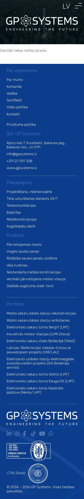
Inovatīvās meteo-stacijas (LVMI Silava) (38, 334)
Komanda (14, 86)
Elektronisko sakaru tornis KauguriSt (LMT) (40, 381)
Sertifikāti (14, 100)
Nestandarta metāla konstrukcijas (34, 272)
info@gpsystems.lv (22, 154)
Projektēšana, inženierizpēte (29, 192)
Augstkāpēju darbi (21, 226)
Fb (25, 433)
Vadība (12, 93)
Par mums (15, 80)
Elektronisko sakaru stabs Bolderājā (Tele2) (41, 341)
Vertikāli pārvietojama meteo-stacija (36, 279)
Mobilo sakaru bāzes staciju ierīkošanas (38, 320)
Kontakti (13, 114)
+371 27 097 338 (19, 161)
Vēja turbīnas (17, 265)
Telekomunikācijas (21, 205)
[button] (78, 5)
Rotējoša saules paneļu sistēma (32, 258)
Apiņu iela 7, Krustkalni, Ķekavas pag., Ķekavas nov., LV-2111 (36, 145)
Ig (17, 433)
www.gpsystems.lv (22, 168)
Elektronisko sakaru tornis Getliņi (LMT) (38, 374)
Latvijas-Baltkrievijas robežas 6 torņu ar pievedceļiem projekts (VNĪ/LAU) (39, 350)
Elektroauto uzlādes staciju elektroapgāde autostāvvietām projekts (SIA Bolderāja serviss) (40, 363)
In (9, 433)
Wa (51, 433)
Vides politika (17, 107)
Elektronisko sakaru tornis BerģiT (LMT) (38, 327)
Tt (33, 433)
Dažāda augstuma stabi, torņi (30, 286)
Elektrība (14, 212)
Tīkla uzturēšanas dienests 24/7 (32, 198)
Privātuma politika (21, 124)
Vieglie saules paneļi (23, 251)
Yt (42, 433)
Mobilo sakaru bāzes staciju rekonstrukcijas (41, 313)
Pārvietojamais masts (24, 244)
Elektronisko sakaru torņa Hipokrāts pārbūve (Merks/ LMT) (35, 390)
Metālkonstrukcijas (22, 219)
